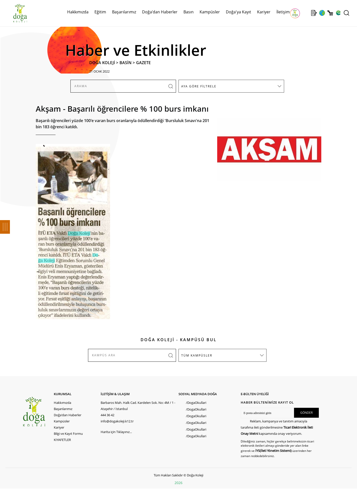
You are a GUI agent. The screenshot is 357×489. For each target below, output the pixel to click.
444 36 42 (107, 415)
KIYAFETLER (62, 440)
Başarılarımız (124, 12)
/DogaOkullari (196, 402)
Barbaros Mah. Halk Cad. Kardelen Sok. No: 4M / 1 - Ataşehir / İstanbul (138, 405)
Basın (188, 12)
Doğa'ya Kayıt (238, 12)
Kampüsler (210, 12)
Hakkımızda (78, 12)
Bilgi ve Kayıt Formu (68, 433)
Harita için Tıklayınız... (116, 432)
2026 (178, 482)
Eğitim (100, 12)
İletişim (283, 12)
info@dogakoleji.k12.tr (117, 421)
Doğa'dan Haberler (160, 12)
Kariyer (263, 12)
